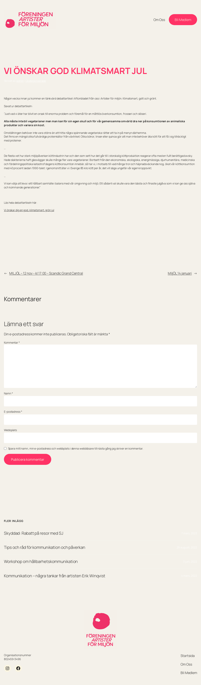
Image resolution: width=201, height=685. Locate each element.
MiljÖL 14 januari (180, 273)
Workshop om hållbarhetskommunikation (41, 561)
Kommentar (12, 342)
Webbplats (10, 430)
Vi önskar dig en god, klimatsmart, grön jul (29, 210)
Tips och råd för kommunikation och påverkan (44, 547)
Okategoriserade (36, 81)
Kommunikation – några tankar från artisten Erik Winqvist (54, 575)
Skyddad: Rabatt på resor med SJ (33, 533)
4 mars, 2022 (189, 575)
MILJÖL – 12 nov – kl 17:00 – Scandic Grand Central (46, 273)
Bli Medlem (183, 19)
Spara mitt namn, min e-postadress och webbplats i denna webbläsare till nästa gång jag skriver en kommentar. (75, 448)
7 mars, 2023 (189, 533)
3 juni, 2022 (190, 561)
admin (20, 81)
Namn (8, 393)
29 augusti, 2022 (187, 547)
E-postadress (13, 411)
